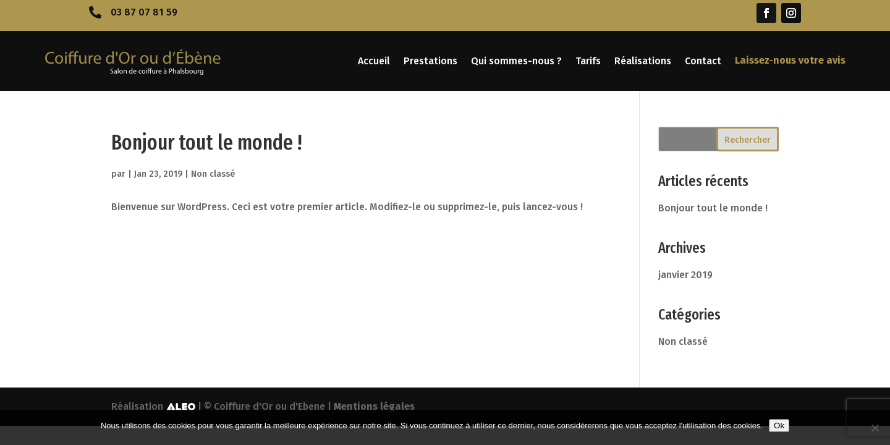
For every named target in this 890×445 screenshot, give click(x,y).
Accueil (374, 61)
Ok (779, 425)
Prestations (430, 61)
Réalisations (642, 61)
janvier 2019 (685, 275)
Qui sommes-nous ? (516, 61)
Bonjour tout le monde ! (206, 142)
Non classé (213, 174)
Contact (703, 61)
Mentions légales (374, 406)
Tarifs (588, 61)
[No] (874, 428)
